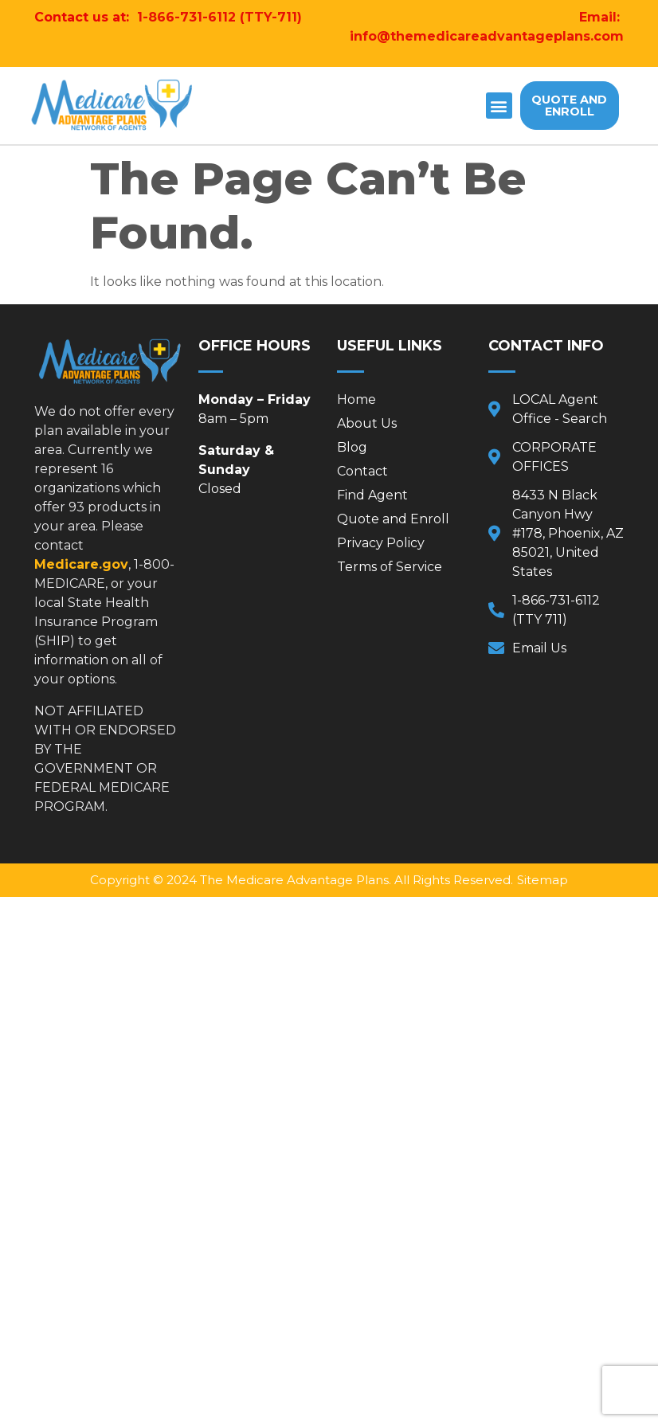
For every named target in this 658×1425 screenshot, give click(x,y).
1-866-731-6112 (186, 17)
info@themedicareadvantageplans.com (487, 36)
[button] (499, 105)
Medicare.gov (81, 564)
